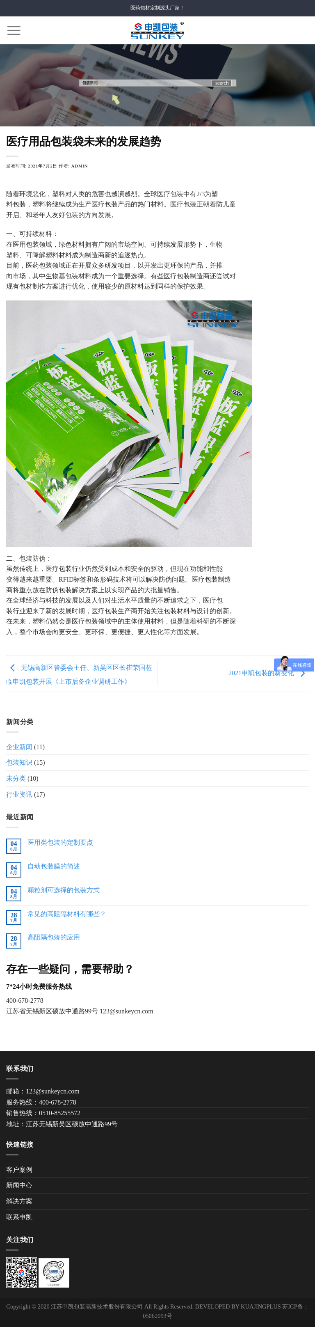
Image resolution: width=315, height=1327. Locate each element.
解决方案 (19, 1201)
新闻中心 (19, 1185)
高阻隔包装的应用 (53, 937)
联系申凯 (19, 1217)
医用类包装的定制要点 (60, 842)
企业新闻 (19, 746)
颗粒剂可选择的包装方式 (63, 890)
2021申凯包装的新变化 (268, 672)
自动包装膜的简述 (53, 866)
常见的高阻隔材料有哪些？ (66, 913)
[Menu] (14, 30)
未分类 (16, 778)
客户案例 (19, 1169)
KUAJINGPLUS (261, 1306)
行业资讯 (19, 794)
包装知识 (19, 762)
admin (79, 165)
